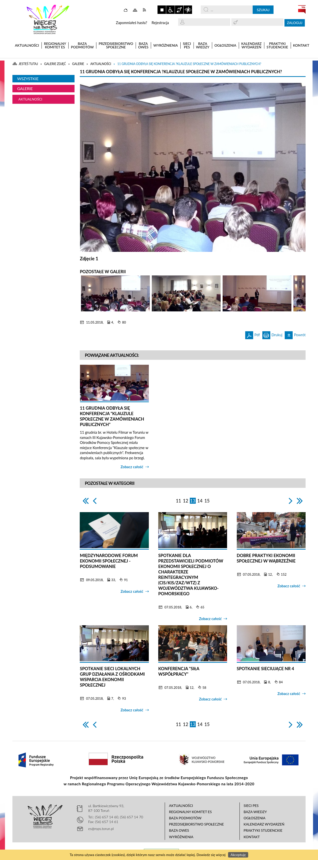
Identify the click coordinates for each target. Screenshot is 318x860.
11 (178, 500)
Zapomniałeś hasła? (131, 23)
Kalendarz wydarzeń (264, 824)
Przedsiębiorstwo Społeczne (196, 824)
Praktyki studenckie (263, 830)
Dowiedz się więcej (211, 855)
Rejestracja (160, 23)
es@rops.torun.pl (101, 829)
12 (185, 500)
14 (199, 500)
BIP (302, 9)
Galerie (25, 88)
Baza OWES (179, 830)
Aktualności (30, 99)
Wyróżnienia (181, 837)
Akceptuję (238, 855)
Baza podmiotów (185, 818)
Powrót (295, 334)
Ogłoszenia (255, 818)
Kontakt (252, 837)
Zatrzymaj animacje (162, 9)
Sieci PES (251, 805)
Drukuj (272, 334)
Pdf (252, 334)
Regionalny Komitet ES (190, 812)
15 (206, 500)
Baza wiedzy (255, 812)
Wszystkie (28, 78)
